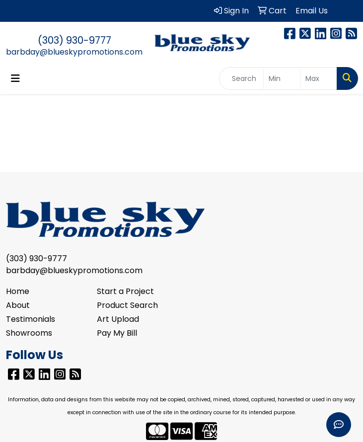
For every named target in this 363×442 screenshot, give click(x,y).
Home (17, 291)
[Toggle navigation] (15, 78)
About (18, 305)
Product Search (127, 305)
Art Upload (118, 319)
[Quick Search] (241, 78)
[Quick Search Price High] (318, 78)
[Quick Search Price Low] (281, 78)
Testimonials (30, 319)
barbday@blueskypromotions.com (74, 52)
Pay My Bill (117, 333)
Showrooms (29, 333)
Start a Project (125, 291)
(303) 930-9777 (74, 40)
